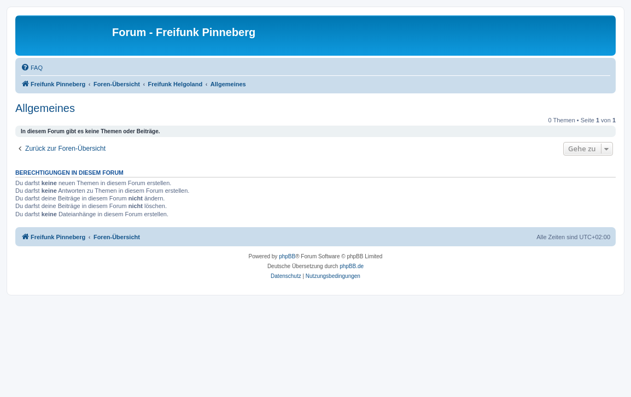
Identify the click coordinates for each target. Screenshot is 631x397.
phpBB (287, 256)
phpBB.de (352, 266)
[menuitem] (32, 67)
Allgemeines (45, 108)
